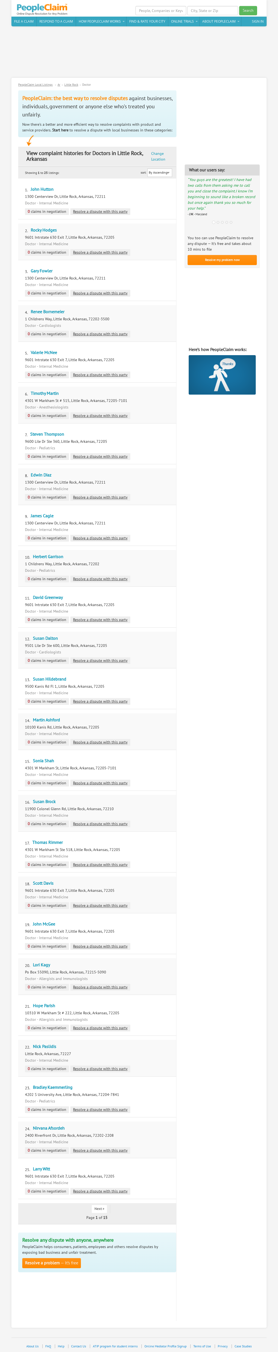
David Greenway (48, 597)
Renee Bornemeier (47, 311)
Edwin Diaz (41, 475)
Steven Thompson (47, 434)
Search (248, 10)
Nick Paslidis (44, 1046)
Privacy (223, 1346)
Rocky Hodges (44, 230)
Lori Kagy (41, 965)
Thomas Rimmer (47, 842)
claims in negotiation (47, 211)
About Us (32, 1346)
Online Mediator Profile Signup (165, 1346)
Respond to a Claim (56, 21)
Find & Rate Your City (147, 21)
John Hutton (42, 189)
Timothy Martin (45, 393)
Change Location (158, 156)
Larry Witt (41, 1169)
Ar (59, 85)
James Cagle (42, 516)
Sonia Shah (43, 760)
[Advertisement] (139, 54)
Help (61, 1346)
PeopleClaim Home (42, 9)
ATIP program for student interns (115, 1346)
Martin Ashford (46, 720)
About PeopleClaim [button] (219, 21)
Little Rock (71, 85)
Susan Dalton (45, 638)
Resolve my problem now (222, 260)
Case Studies (243, 1346)
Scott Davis (43, 883)
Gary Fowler (41, 271)
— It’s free (51, 1263)
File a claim (24, 21)
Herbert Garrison (48, 556)
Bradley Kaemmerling (52, 1087)
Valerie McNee (44, 352)
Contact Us (78, 1346)
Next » (99, 1209)
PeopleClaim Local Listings (35, 85)
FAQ (48, 1346)
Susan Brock (44, 801)
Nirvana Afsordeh (49, 1128)
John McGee (44, 924)
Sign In (258, 21)
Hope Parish (44, 1005)
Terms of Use (202, 1346)
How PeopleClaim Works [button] (100, 21)
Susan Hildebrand (49, 679)
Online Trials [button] (182, 21)
